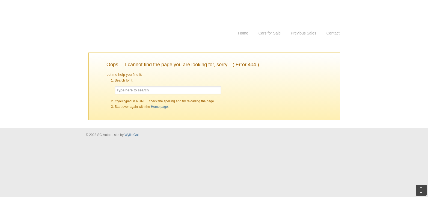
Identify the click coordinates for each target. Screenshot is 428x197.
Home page (159, 107)
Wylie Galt (131, 135)
